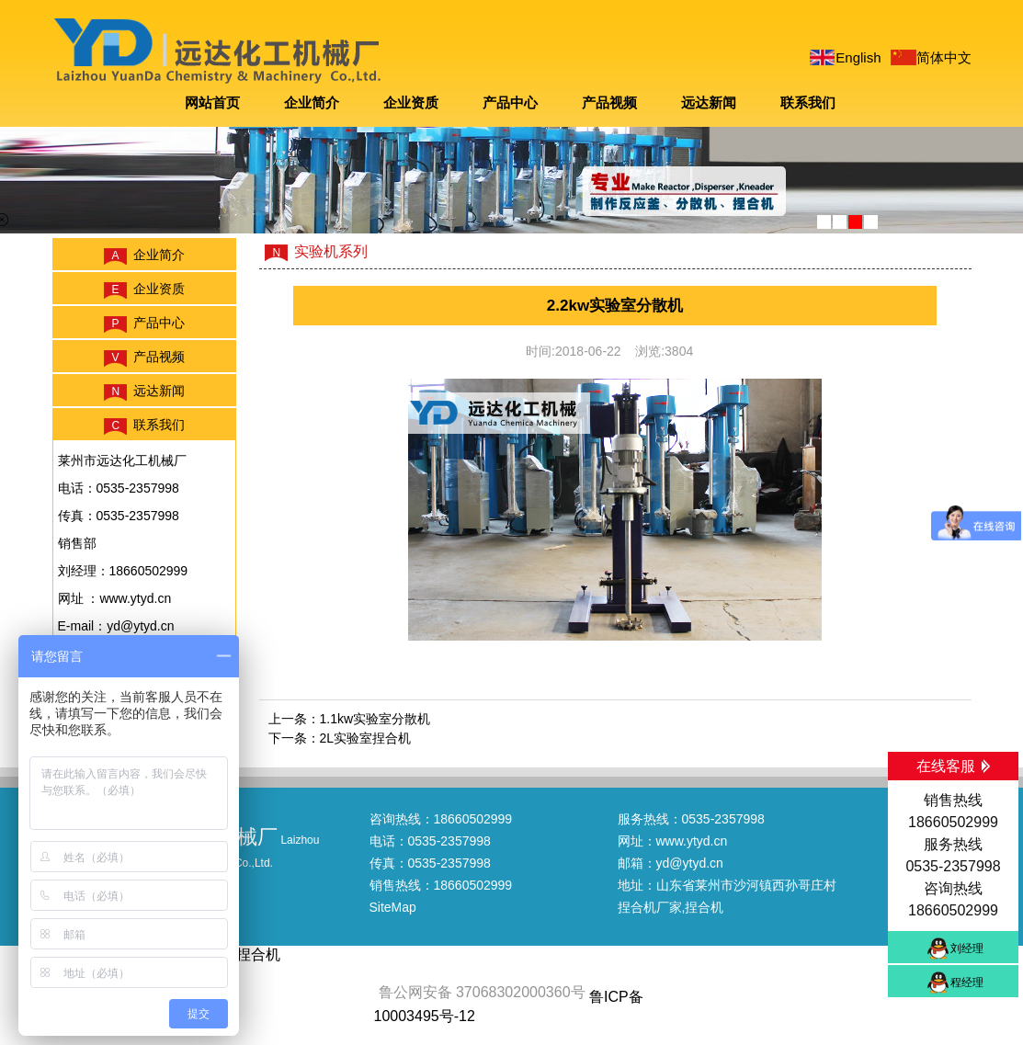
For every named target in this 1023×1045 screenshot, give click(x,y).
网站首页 (212, 102)
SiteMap (392, 907)
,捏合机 (703, 907)
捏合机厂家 (650, 907)
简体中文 (944, 57)
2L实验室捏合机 (366, 738)
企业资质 (410, 102)
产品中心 (510, 102)
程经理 (966, 982)
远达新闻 (708, 102)
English (858, 57)
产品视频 (609, 102)
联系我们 (807, 102)
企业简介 (311, 102)
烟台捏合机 (243, 954)
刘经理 (966, 948)
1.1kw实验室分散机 (375, 718)
